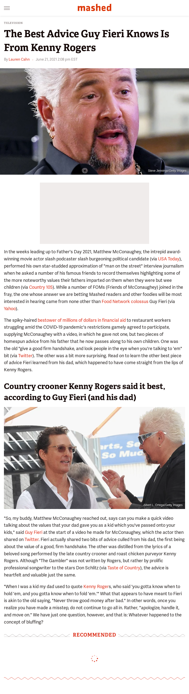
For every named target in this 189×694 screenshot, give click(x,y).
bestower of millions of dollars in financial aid (82, 320)
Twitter (25, 355)
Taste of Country (124, 568)
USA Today (168, 259)
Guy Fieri (33, 532)
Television (13, 23)
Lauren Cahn (19, 59)
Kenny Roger (96, 586)
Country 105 (41, 287)
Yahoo (10, 308)
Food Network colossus (125, 301)
